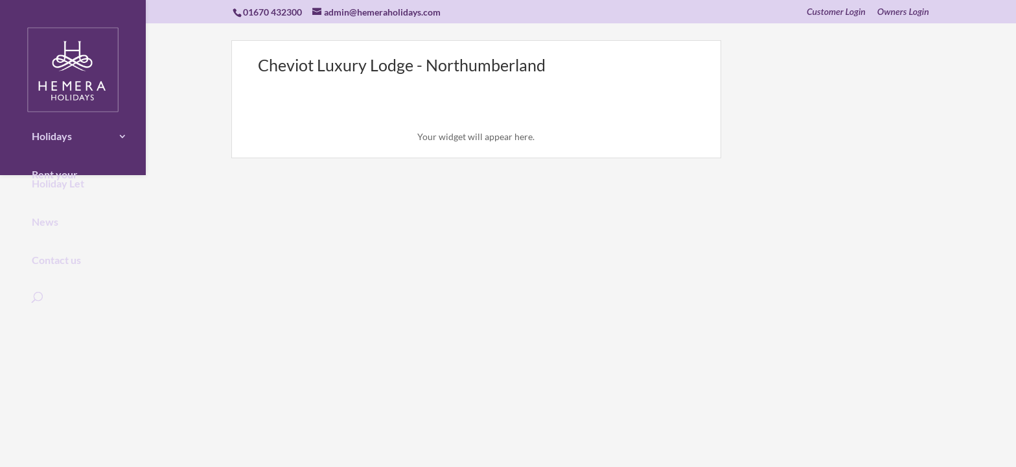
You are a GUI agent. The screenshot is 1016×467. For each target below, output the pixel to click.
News (45, 212)
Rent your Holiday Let (58, 170)
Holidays (52, 127)
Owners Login (903, 12)
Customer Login (836, 12)
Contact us (56, 251)
